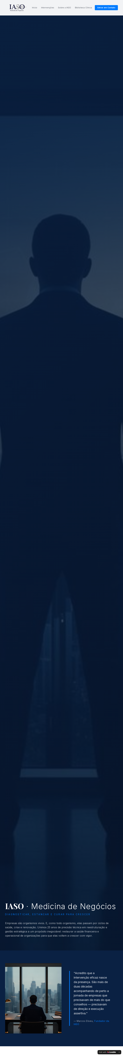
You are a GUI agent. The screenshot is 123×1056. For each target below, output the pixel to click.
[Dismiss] (119, 1052)
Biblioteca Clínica (83, 7)
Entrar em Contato (106, 7)
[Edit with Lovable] (107, 1052)
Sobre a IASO (64, 7)
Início (34, 7)
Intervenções (47, 7)
